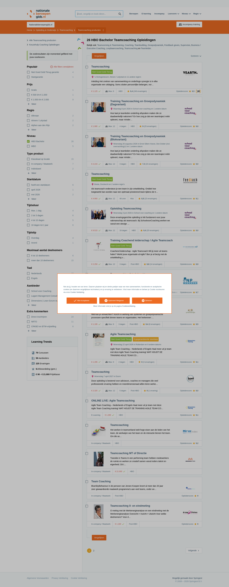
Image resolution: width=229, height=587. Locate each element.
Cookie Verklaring (77, 292)
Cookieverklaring (128, 306)
